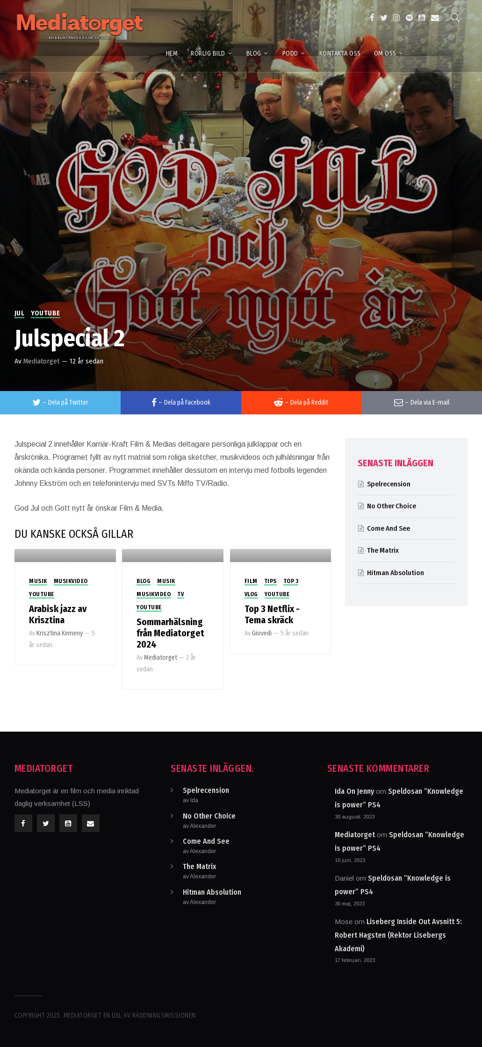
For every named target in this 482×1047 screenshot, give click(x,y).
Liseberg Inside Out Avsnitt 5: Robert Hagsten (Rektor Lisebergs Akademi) (398, 935)
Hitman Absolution (395, 573)
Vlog (251, 594)
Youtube (45, 313)
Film (251, 581)
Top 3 (291, 581)
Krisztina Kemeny (59, 633)
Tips (270, 581)
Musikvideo (71, 581)
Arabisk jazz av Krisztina (57, 614)
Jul (19, 313)
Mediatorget (41, 361)
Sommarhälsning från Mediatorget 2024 (170, 633)
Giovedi (262, 633)
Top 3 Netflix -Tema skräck (272, 614)
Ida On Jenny (354, 791)
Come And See (388, 528)
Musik (38, 581)
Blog (144, 581)
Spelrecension (388, 484)
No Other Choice (391, 506)
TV (180, 594)
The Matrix (383, 550)
